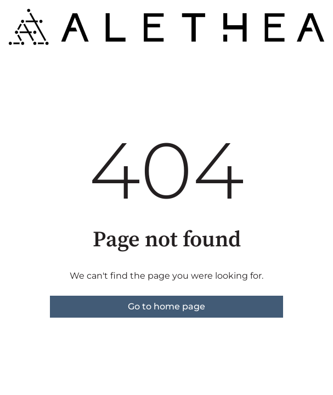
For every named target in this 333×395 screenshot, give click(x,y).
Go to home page (166, 306)
